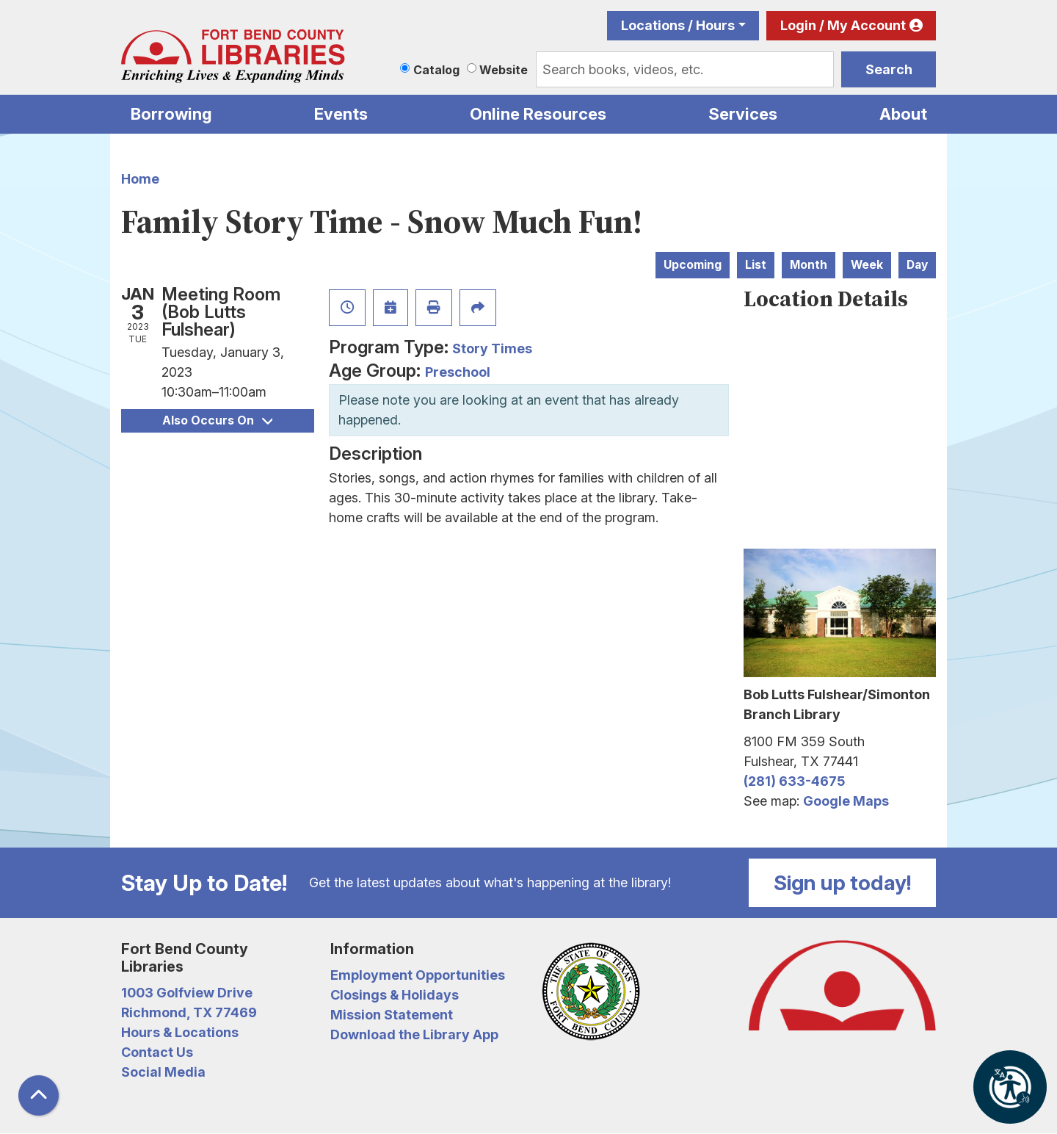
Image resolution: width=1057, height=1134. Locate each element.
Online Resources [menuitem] (538, 113)
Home (140, 179)
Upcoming (693, 265)
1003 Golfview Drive (187, 992)
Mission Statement (391, 1014)
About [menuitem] (903, 113)
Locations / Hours (678, 25)
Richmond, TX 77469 (189, 1012)
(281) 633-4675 (794, 781)
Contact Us (157, 1052)
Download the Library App (414, 1034)
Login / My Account (843, 25)
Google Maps (846, 801)
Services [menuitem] (742, 113)
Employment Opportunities (417, 975)
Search (888, 69)
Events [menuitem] (341, 113)
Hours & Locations (180, 1032)
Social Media (163, 1072)
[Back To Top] (38, 1095)
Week (867, 265)
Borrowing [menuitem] (171, 113)
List (755, 265)
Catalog (436, 69)
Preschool (457, 372)
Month (808, 265)
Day (917, 265)
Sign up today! (843, 882)
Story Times (492, 348)
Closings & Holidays (394, 995)
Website (503, 69)
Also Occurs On (217, 420)
